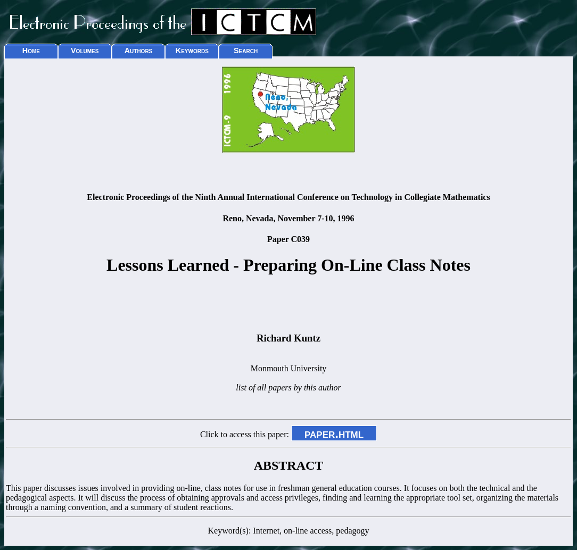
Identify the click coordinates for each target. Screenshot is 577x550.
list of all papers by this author (288, 387)
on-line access (308, 530)
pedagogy (352, 530)
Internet (266, 530)
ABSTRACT (289, 465)
